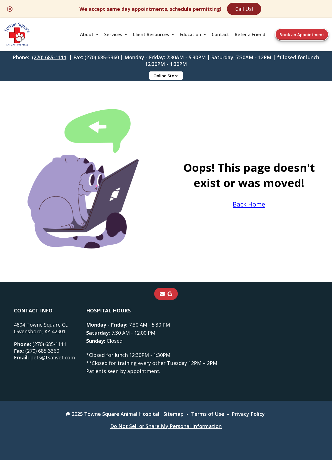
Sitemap (173, 414)
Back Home (249, 204)
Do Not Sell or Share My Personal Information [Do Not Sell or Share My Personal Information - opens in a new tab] (166, 426)
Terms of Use (207, 414)
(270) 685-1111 (49, 57)
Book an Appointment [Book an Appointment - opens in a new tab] (301, 34)
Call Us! (244, 9)
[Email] (162, 293)
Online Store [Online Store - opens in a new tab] (166, 75)
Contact (220, 34)
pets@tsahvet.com (44, 357)
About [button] (87, 34)
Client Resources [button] (151, 34)
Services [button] (113, 34)
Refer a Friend (250, 34)
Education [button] (190, 34)
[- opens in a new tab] (170, 293)
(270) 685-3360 (36, 350)
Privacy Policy (248, 414)
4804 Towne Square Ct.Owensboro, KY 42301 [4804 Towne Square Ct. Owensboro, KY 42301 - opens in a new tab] (41, 328)
